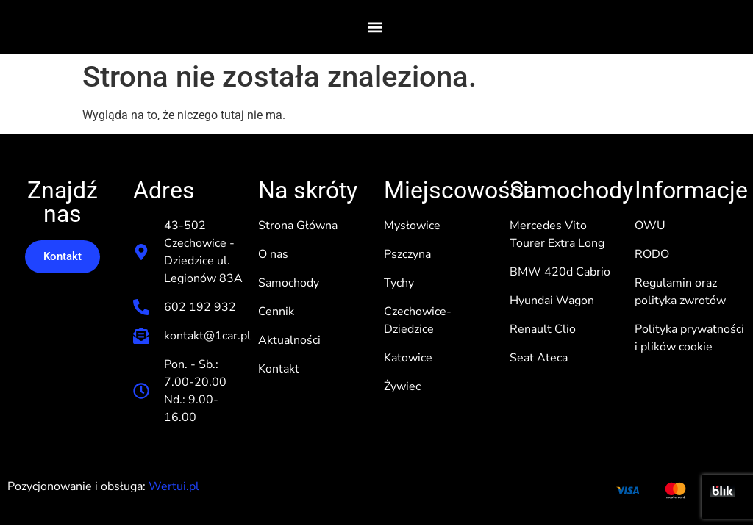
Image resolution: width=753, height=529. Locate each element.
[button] (375, 27)
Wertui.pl (174, 486)
